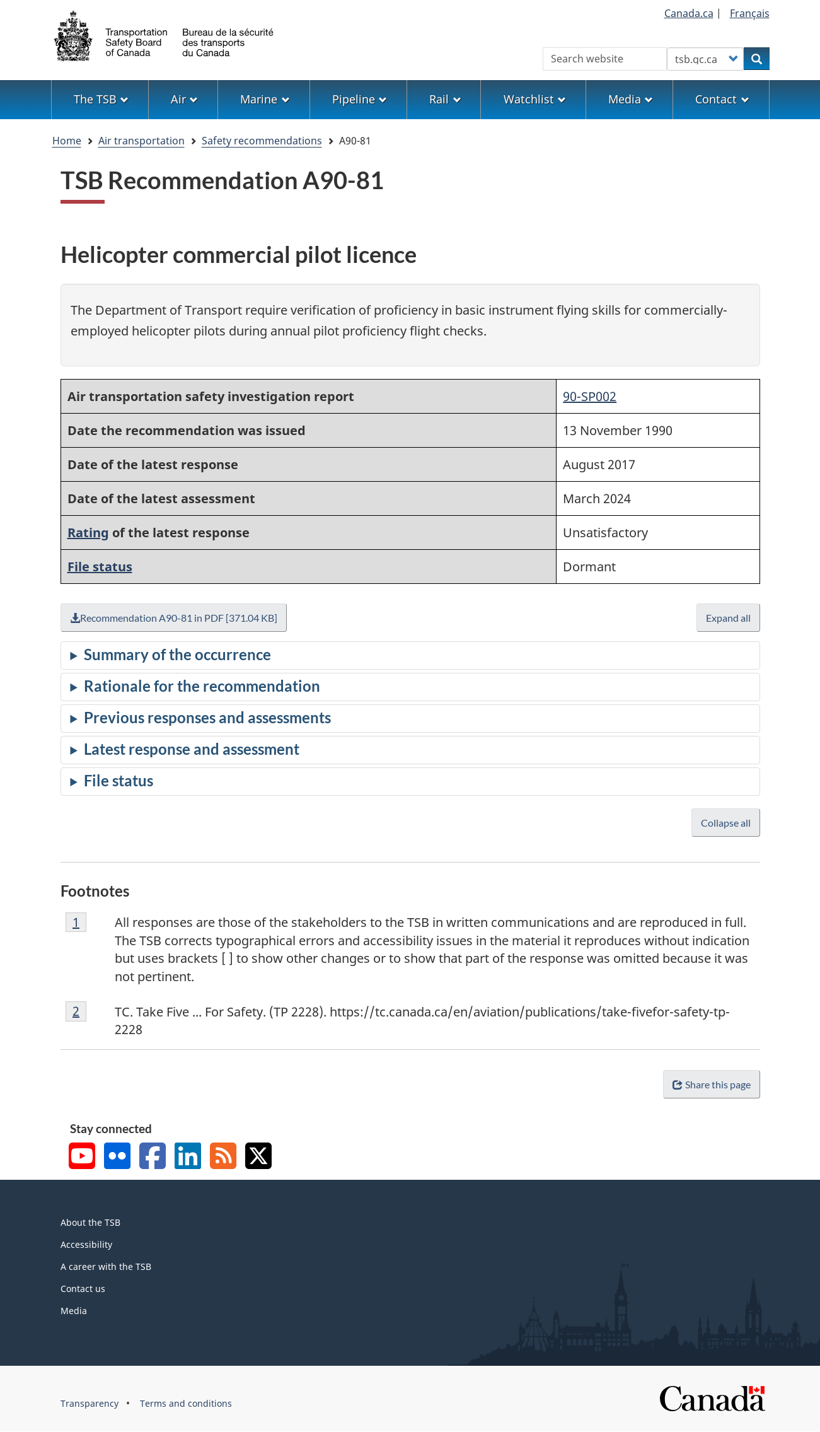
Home (66, 141)
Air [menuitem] (184, 99)
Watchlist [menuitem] (535, 99)
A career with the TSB (106, 1266)
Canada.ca (688, 13)
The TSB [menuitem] (101, 99)
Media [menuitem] (630, 99)
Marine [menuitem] (264, 99)
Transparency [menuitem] (89, 1403)
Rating (88, 532)
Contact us (83, 1289)
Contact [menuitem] (722, 99)
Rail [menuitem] (445, 99)
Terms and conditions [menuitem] (186, 1403)
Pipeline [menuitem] (359, 99)
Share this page (711, 1084)
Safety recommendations (262, 141)
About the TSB (90, 1222)
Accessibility (86, 1244)
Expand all (728, 618)
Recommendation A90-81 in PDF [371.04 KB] (173, 618)
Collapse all (726, 823)
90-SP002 (589, 396)
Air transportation (141, 141)
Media (74, 1311)
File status (99, 566)
